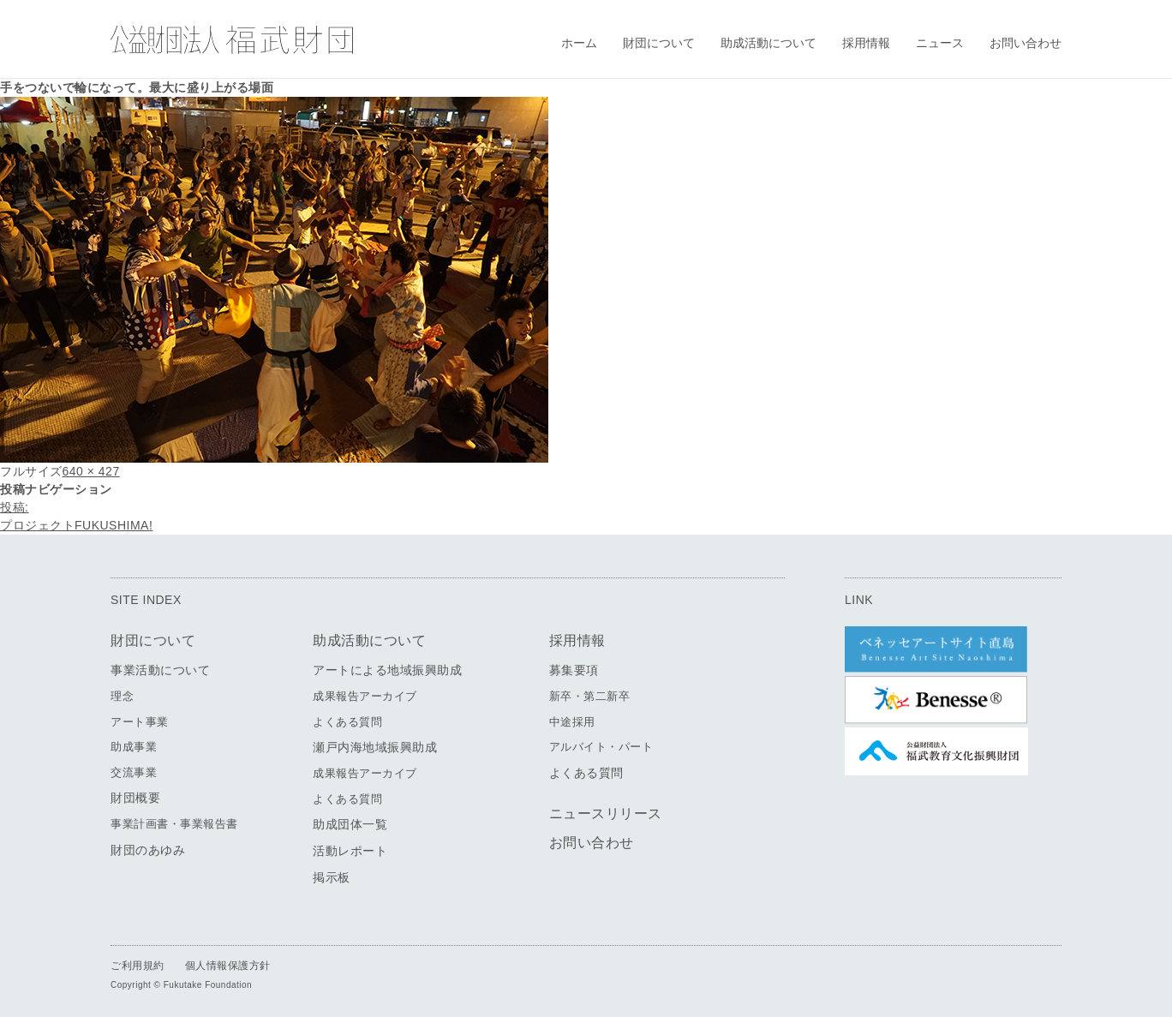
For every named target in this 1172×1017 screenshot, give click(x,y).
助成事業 (134, 746)
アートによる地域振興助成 (387, 670)
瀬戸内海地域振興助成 (375, 747)
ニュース (940, 43)
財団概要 (135, 798)
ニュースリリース (605, 813)
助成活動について (768, 43)
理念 (122, 696)
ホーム (579, 43)
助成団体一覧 (350, 824)
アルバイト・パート (601, 746)
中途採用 (572, 721)
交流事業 (134, 772)
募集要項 (574, 670)
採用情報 (866, 43)
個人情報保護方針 (228, 966)
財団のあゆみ (148, 850)
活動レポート (350, 851)
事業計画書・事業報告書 (174, 823)
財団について (659, 43)
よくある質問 (347, 721)
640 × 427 (91, 471)
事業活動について (160, 670)
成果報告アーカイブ (365, 696)
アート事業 (140, 721)
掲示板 (331, 877)
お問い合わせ (1025, 43)
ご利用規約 (137, 966)
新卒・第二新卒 (590, 696)
